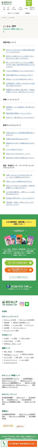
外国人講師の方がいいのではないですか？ (19, 75)
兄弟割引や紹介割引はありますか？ (17, 139)
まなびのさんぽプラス (10, 363)
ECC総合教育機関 (7, 397)
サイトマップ (30, 325)
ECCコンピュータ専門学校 (17, 416)
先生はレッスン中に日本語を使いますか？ (19, 79)
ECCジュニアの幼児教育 (27, 320)
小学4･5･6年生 (8, 341)
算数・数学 (19, 357)
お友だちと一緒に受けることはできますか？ (20, 117)
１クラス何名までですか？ (14, 149)
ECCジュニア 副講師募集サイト (11, 383)
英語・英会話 (8, 351)
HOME (4, 311)
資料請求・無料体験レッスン (21, 322)
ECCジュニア (21, 397)
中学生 (26, 8)
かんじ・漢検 (30, 357)
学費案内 (27, 13)
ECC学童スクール (12, 399)
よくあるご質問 (17, 325)
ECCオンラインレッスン (9, 381)
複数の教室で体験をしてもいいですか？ (19, 113)
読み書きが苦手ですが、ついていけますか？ (20, 198)
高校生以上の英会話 (27, 354)
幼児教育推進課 (27, 378)
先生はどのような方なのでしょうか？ (18, 154)
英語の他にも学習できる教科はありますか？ (20, 158)
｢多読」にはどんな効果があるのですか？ (19, 181)
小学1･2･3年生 (25, 338)
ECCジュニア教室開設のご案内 (11, 402)
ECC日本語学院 (26, 399)
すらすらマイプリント (10, 360)
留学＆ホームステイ (26, 381)
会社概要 (6, 328)
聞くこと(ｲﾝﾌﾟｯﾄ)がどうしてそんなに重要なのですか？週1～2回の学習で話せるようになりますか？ (20, 65)
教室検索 (6, 322)
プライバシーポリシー (19, 328)
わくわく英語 (8, 357)
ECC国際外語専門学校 (8, 414)
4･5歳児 (14, 338)
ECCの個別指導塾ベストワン (10, 378)
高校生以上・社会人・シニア (12, 344)
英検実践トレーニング (11, 355)
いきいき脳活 (25, 360)
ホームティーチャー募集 (11, 330)
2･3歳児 (6, 338)
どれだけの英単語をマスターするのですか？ (20, 71)
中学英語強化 (19, 351)
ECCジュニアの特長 (13, 13)
